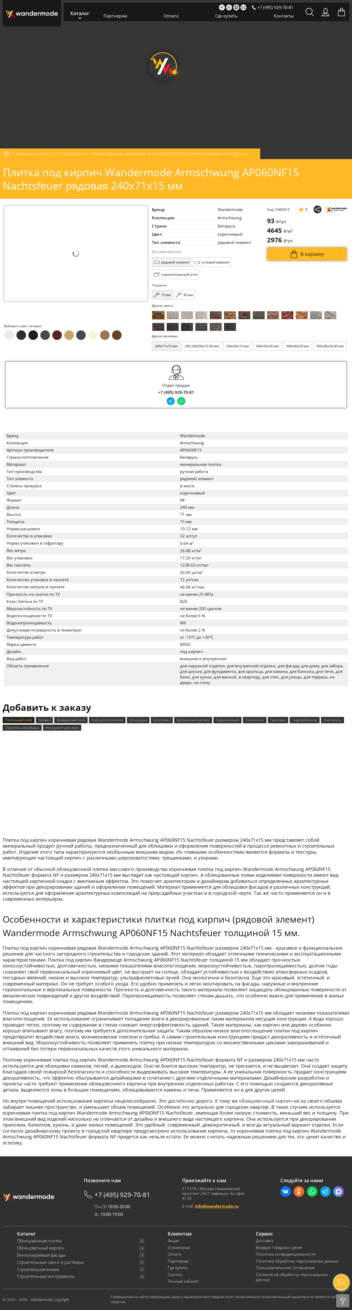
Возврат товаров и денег (279, 1247)
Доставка (264, 1240)
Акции (173, 1240)
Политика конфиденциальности (286, 1254)
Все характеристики (167, 251)
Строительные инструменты (45, 1276)
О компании (179, 1247)
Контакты (284, 16)
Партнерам (115, 16)
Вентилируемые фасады (41, 1255)
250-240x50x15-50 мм (202, 346)
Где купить (226, 16)
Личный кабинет (183, 1281)
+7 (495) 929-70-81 (176, 392)
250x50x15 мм (237, 346)
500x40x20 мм (297, 346)
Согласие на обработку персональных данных (292, 1277)
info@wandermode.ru (217, 1206)
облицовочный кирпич (266, 1101)
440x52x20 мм (267, 346)
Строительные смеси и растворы (50, 1262)
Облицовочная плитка (39, 1241)
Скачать (175, 1274)
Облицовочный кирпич (40, 1248)
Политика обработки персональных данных (297, 1261)
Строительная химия (38, 1269)
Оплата (171, 16)
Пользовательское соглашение (285, 1267)
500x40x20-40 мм (330, 346)
